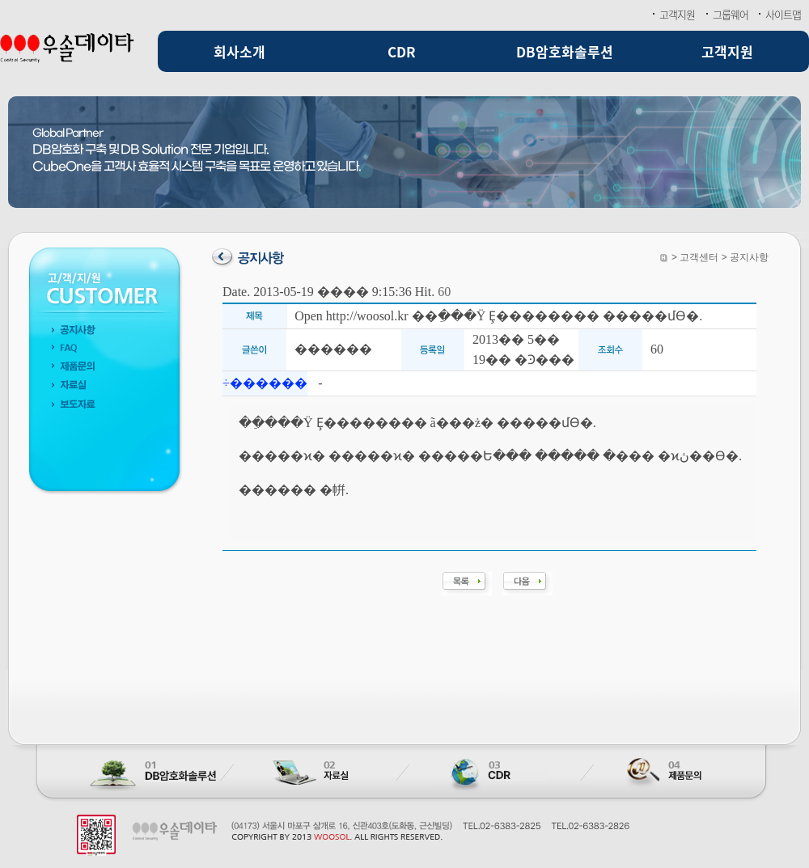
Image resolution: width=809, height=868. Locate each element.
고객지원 (677, 14)
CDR (402, 51)
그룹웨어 (730, 14)
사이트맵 (783, 14)
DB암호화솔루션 (564, 51)
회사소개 (239, 51)
